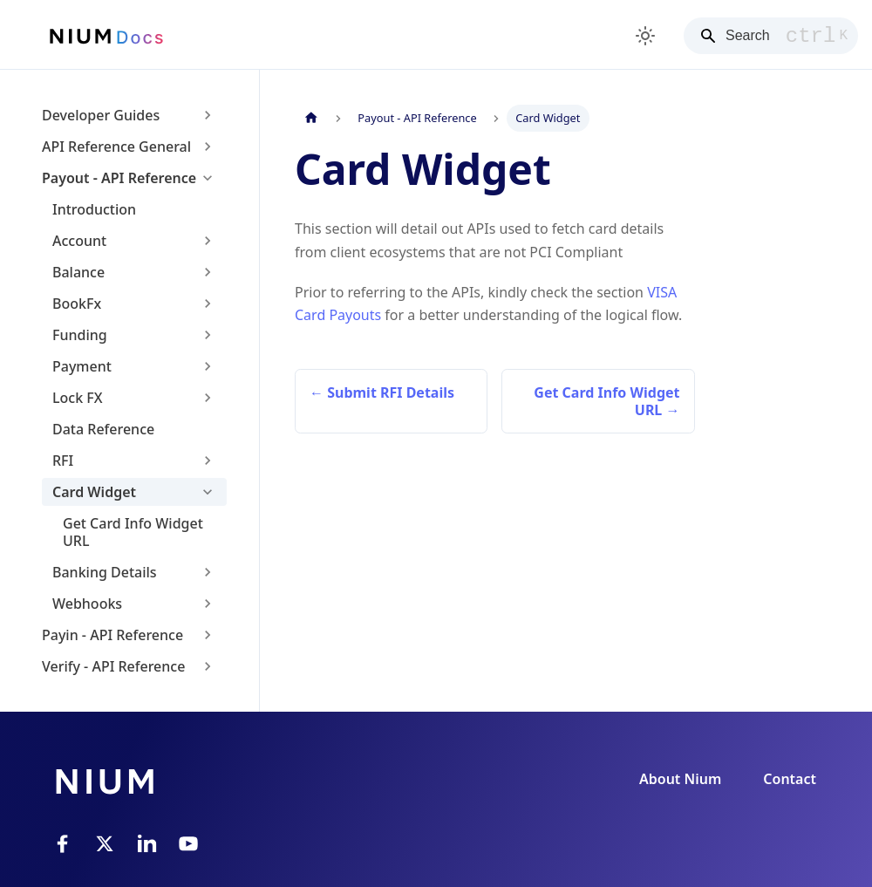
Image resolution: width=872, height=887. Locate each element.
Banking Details (104, 572)
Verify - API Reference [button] (113, 666)
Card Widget (94, 491)
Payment (82, 366)
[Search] (771, 35)
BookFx (76, 303)
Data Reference (103, 429)
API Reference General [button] (116, 146)
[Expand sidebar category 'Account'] (207, 241)
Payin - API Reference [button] (112, 635)
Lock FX (77, 397)
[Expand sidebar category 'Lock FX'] (207, 398)
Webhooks (87, 603)
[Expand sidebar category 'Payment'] (207, 366)
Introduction (94, 209)
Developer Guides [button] (101, 115)
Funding (79, 335)
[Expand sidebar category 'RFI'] (207, 460)
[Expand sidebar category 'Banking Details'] (207, 572)
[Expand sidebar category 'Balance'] (207, 272)
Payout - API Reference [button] (119, 178)
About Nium (680, 778)
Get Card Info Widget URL (133, 532)
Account (79, 240)
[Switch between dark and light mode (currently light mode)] (645, 36)
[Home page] (311, 118)
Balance (78, 272)
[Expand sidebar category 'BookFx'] (207, 303)
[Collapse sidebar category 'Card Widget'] (207, 492)
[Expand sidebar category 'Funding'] (207, 335)
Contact (789, 778)
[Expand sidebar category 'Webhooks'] (207, 603)
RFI (62, 460)
